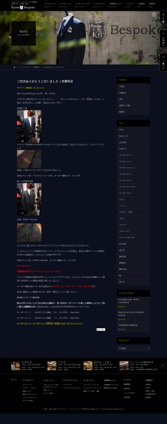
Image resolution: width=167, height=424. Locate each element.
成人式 (122, 259)
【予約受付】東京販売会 (128, 336)
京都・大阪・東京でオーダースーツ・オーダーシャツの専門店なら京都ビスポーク (72, 419)
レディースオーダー (127, 245)
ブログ (122, 225)
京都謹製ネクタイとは (111, 395)
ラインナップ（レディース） (93, 398)
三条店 (122, 87)
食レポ (122, 292)
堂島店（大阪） (125, 107)
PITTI (121, 132)
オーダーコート (125, 158)
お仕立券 (123, 145)
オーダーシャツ (125, 165)
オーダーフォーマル (127, 192)
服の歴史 (123, 266)
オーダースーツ (38, 88)
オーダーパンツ (125, 185)
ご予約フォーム (164, 63)
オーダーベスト (125, 199)
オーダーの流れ (28, 411)
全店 (121, 100)
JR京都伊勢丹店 (150, 405)
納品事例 (127, 395)
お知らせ (123, 152)
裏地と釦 (123, 279)
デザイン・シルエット (30, 398)
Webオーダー (124, 138)
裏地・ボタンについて (30, 405)
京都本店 (36, 67)
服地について (27, 401)
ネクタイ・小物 (125, 219)
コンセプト (128, 390)
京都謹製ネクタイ (111, 391)
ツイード (123, 212)
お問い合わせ (164, 39)
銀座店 (122, 113)
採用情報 (148, 408)
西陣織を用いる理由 (110, 398)
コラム (122, 205)
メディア (123, 232)
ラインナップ (27, 395)
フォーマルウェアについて (72, 398)
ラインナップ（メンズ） (91, 395)
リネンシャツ (124, 239)
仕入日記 (123, 252)
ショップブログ (24, 67)
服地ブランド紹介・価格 (91, 401)
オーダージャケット (127, 172)
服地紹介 (123, 272)
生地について (47, 400)
